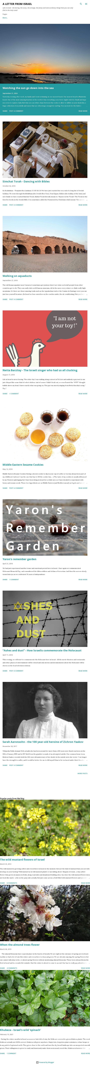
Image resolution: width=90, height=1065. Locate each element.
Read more (83, 111)
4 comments (12, 968)
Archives (33, 18)
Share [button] (5, 111)
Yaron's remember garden (19, 559)
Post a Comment (16, 111)
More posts (82, 773)
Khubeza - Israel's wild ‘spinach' (20, 1030)
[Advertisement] (44, 789)
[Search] (81, 4)
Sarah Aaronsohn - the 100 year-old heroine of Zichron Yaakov (43, 742)
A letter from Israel (17, 4)
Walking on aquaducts (17, 276)
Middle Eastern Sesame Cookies (23, 464)
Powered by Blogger (45, 1062)
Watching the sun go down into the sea (28, 88)
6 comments (12, 883)
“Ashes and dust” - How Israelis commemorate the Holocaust (42, 650)
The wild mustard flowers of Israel (22, 859)
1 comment (14, 394)
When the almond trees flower (20, 944)
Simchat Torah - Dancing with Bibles (26, 181)
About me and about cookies (14, 18)
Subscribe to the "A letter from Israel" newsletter (61, 18)
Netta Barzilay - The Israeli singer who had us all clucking (40, 370)
